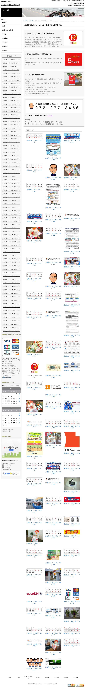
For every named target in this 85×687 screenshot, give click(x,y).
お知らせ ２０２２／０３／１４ (72, 217)
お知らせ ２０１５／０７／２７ (72, 553)
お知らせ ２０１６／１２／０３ (53, 501)
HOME (4, 22)
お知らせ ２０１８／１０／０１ (72, 407)
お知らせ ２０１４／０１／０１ (72, 615)
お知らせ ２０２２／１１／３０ (53, 196)
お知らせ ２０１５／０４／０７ (34, 572)
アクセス (5, 42)
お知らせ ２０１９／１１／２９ (53, 345)
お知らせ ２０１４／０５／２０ (72, 596)
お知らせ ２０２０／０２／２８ (72, 324)
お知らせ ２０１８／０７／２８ (53, 424)
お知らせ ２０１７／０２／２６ (53, 481)
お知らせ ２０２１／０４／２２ (34, 276)
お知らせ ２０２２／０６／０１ (34, 218)
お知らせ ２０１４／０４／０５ (34, 611)
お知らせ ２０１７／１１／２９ (34, 466)
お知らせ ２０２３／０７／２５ (34, 138)
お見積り (5, 50)
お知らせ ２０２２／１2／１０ (34, 187)
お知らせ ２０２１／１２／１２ (53, 231)
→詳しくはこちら (6, 377)
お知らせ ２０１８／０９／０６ (34, 423)
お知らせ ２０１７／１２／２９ (72, 443)
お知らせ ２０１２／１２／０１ (34, 664)
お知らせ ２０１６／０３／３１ (72, 521)
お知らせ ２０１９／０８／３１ (72, 367)
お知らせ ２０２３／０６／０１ (72, 138)
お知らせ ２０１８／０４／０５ (72, 424)
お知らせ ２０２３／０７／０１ (53, 146)
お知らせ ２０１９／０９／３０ (53, 370)
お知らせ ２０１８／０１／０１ (53, 440)
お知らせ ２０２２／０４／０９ (53, 217)
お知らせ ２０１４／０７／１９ (53, 592)
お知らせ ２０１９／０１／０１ (34, 408)
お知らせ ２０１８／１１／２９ (53, 404)
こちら (50, 116)
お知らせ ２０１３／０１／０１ (53, 647)
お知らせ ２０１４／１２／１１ (72, 572)
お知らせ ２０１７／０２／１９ (72, 485)
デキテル (40, 683)
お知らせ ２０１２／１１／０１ (53, 663)
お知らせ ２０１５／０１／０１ (53, 576)
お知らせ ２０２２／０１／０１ (34, 235)
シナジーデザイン (51, 683)
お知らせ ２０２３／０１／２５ (53, 172)
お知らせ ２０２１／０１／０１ (72, 280)
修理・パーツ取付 (7, 30)
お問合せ (5, 46)
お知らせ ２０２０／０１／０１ (34, 349)
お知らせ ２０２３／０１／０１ (72, 172)
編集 (56, 683)
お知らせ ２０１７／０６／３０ (72, 466)
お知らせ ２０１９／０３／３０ (72, 385)
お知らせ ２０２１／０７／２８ (34, 261)
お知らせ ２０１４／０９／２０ (34, 596)
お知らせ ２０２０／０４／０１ (34, 315)
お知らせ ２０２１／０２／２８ (53, 280)
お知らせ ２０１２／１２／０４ (72, 643)
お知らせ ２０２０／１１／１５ (34, 296)
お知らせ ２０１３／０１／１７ (34, 643)
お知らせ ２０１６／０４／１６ (53, 520)
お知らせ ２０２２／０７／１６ (72, 187)
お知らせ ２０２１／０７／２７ (53, 261)
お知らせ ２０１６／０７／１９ (34, 520)
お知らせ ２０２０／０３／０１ (53, 314)
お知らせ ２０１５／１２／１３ (53, 534)
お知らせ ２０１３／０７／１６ (53, 631)
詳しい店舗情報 (7, 469)
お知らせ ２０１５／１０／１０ (72, 534)
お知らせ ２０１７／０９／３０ (53, 468)
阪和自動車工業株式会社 (10, 5)
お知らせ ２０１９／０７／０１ (53, 389)
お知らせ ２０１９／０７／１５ (34, 385)
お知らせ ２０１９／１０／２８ (72, 350)
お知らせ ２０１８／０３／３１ (34, 445)
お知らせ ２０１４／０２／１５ (53, 612)
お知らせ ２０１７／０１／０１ (34, 505)
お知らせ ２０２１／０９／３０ (72, 240)
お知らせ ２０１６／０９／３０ (72, 501)
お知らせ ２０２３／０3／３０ (34, 168)
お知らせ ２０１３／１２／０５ (34, 631)
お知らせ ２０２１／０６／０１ (72, 263)
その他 (4, 34)
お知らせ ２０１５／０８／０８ (53, 557)
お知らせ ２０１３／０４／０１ (72, 631)
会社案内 (5, 38)
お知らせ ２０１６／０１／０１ (34, 538)
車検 (3, 26)
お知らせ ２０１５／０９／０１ (34, 553)
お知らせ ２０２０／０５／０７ (72, 299)
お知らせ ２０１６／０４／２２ (34, 481)
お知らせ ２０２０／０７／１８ (53, 296)
